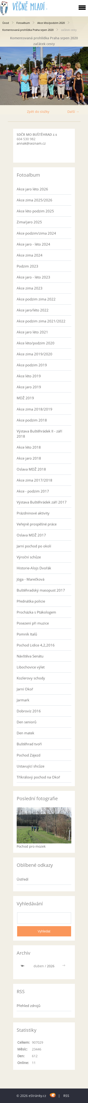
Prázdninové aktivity (33, 513)
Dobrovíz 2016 (29, 711)
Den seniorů (26, 722)
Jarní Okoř (25, 689)
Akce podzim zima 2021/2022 (41, 321)
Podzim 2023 (27, 266)
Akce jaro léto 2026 (32, 189)
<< (23, 966)
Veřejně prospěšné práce (37, 524)
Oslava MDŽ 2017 (31, 535)
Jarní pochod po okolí (34, 546)
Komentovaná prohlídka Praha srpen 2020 (28, 30)
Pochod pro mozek (31, 846)
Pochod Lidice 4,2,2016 (36, 645)
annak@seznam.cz (31, 143)
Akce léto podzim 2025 (35, 211)
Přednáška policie (31, 601)
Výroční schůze (29, 557)
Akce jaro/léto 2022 (33, 310)
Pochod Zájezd (28, 755)
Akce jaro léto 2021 (32, 332)
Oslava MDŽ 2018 (31, 469)
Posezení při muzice (33, 623)
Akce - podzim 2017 (33, 491)
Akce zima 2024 (29, 255)
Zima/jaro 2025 (29, 222)
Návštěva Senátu (30, 656)
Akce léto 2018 (29, 447)
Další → (73, 111)
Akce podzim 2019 (32, 365)
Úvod (5, 23)
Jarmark (23, 700)
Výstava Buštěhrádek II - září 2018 (39, 434)
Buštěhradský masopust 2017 (41, 590)
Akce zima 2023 (29, 288)
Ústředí (22, 879)
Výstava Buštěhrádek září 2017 (42, 502)
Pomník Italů (27, 634)
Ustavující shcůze (30, 766)
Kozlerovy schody (31, 678)
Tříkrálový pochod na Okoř (38, 777)
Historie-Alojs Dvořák (34, 568)
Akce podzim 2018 (32, 420)
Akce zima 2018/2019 (34, 409)
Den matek (25, 733)
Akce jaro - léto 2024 (33, 244)
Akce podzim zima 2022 (36, 299)
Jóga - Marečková (30, 579)
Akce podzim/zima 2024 (36, 233)
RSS (66, 1095)
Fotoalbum (23, 23)
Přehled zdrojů (28, 1005)
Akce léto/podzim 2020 (51, 23)
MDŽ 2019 (25, 398)
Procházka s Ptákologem (36, 612)
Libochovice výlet (31, 667)
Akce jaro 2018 (29, 458)
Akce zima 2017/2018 (34, 480)
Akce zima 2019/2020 (34, 354)
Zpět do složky (38, 111)
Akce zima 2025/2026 (34, 200)
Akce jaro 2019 (29, 387)
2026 (50, 966)
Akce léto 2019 (29, 376)
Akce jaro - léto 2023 (33, 277)
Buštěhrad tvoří (29, 744)
